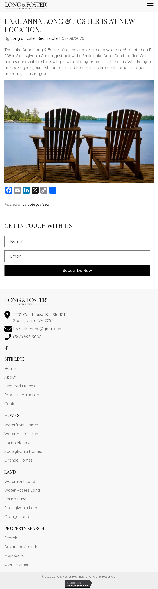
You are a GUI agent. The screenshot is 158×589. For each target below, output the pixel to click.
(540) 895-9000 (27, 336)
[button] (149, 6)
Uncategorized (35, 204)
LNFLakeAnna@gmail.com (38, 328)
